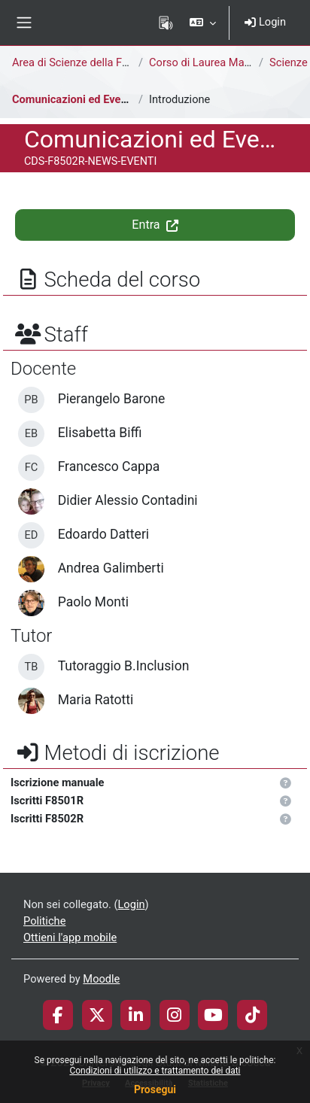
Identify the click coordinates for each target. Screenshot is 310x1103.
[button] (203, 22)
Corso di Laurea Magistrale (215, 62)
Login (265, 22)
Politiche (44, 921)
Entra (155, 224)
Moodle (101, 979)
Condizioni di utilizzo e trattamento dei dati (154, 1070)
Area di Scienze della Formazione (93, 62)
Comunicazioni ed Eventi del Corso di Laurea (122, 99)
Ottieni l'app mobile (70, 937)
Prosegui (155, 1089)
